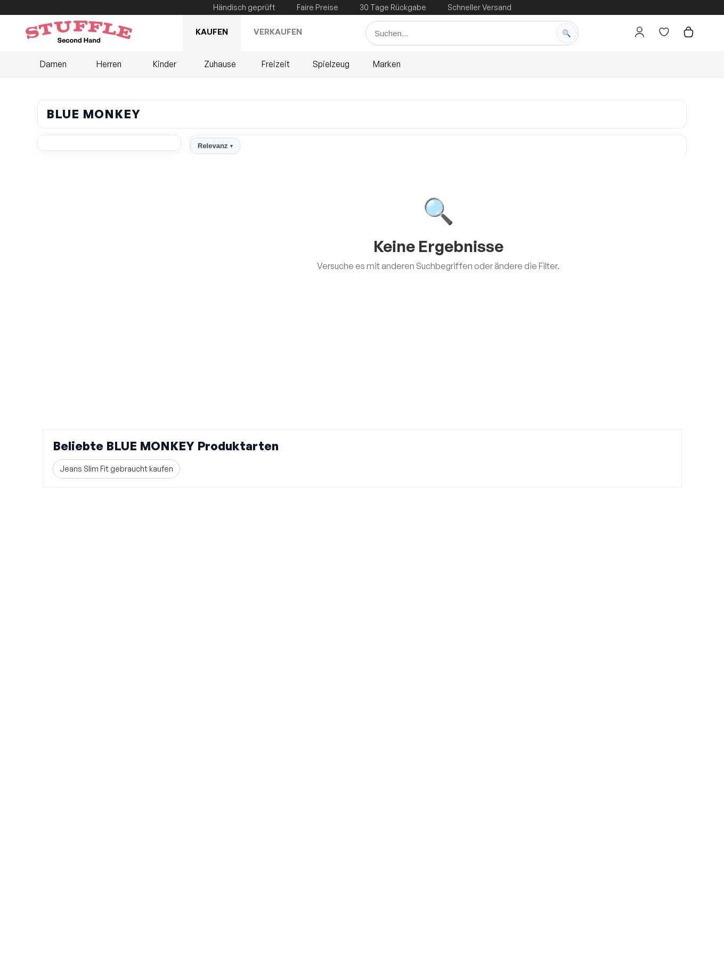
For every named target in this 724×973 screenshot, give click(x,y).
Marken (387, 64)
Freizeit (276, 64)
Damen (53, 64)
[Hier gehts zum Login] (639, 32)
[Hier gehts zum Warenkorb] (688, 32)
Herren (108, 64)
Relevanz (215, 146)
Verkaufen (278, 32)
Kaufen (212, 32)
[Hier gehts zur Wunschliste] (664, 32)
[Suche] (472, 33)
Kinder (164, 64)
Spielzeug (331, 64)
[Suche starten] (566, 33)
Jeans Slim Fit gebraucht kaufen (116, 468)
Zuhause (220, 64)
